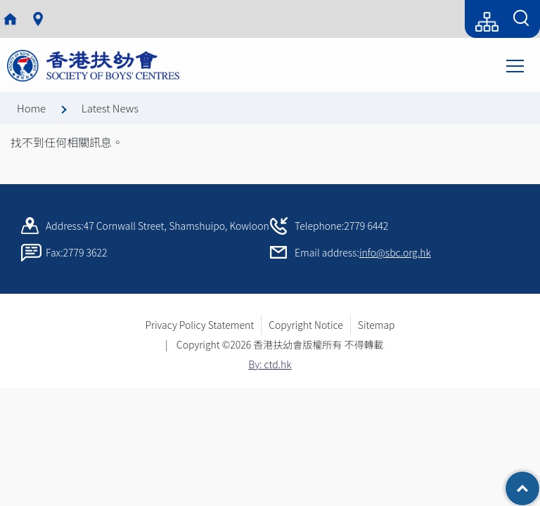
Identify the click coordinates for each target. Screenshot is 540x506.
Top (539, 481)
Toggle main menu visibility (516, 64)
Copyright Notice (306, 325)
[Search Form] (521, 19)
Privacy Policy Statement (199, 325)
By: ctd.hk (269, 364)
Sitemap (376, 325)
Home (31, 107)
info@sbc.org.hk (395, 252)
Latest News (110, 107)
